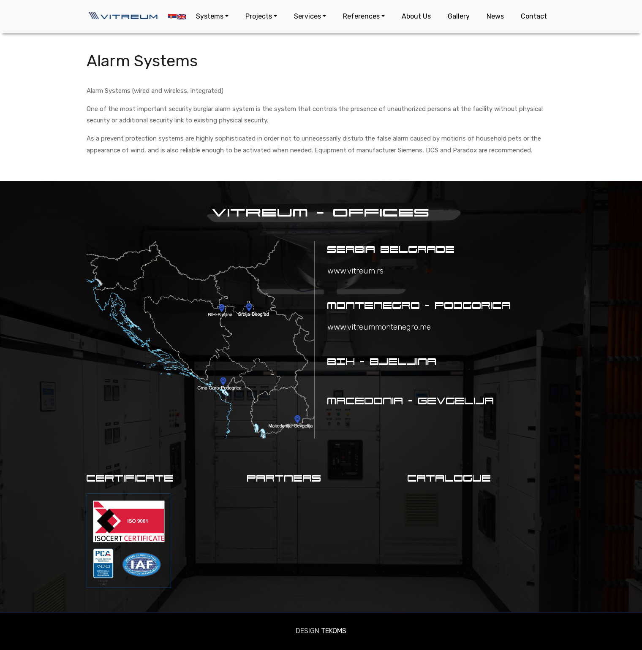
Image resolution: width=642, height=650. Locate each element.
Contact (534, 16)
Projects (258, 16)
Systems (209, 16)
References (361, 16)
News (495, 16)
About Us (416, 16)
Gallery (459, 16)
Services (307, 16)
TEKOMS (333, 631)
